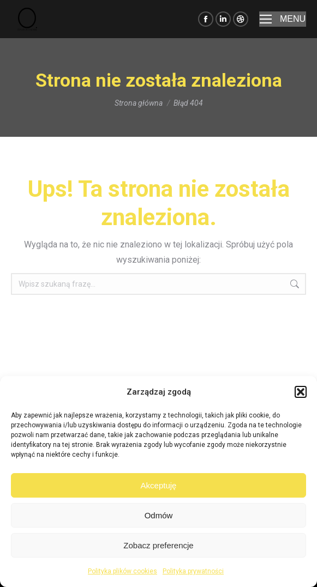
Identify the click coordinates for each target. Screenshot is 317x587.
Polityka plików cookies (122, 571)
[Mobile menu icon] (282, 19)
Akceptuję (159, 485)
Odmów (159, 515)
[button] (300, 391)
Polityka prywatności (193, 571)
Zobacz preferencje (158, 545)
